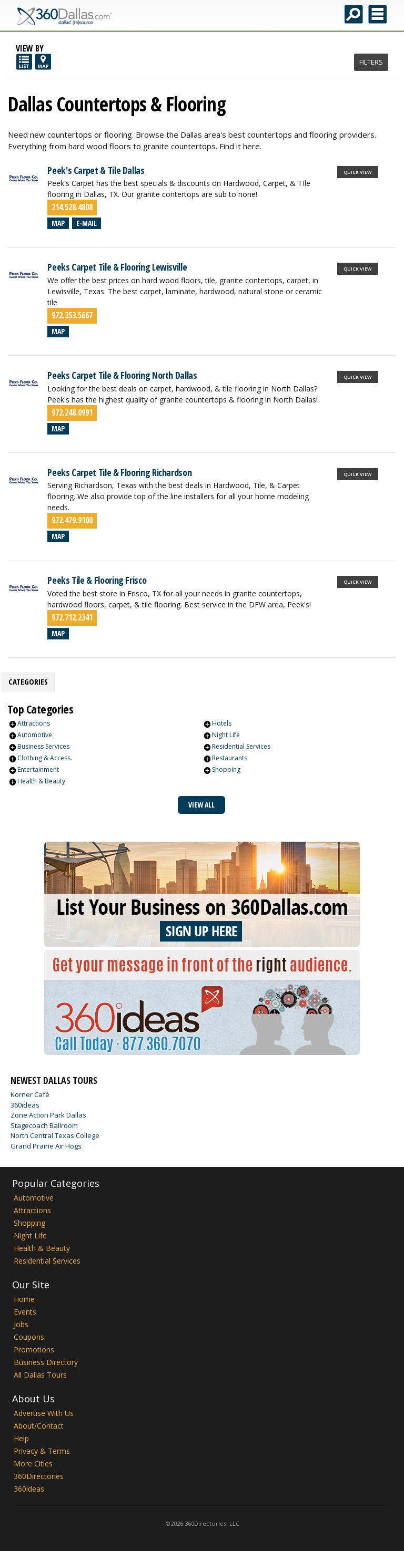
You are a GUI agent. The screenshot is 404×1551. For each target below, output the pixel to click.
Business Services (43, 746)
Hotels (221, 723)
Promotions (34, 1349)
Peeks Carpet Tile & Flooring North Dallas (122, 375)
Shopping (226, 769)
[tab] (28, 682)
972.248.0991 (72, 412)
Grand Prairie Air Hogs (46, 1146)
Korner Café (30, 1094)
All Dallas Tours (40, 1375)
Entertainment (38, 769)
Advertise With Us (44, 1413)
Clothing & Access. (44, 757)
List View (24, 62)
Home (24, 1299)
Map (58, 223)
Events (25, 1312)
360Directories (39, 1476)
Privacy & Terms (42, 1451)
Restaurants (229, 757)
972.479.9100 (72, 520)
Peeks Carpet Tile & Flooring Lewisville (117, 267)
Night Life (226, 734)
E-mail (86, 223)
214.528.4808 (72, 207)
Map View (43, 62)
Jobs (21, 1324)
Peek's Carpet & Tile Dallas (95, 170)
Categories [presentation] (28, 681)
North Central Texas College (55, 1135)
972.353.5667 (72, 315)
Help (21, 1438)
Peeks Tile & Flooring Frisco (96, 580)
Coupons (29, 1337)
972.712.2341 (72, 617)
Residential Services (241, 746)
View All (201, 805)
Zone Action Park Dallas (48, 1115)
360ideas (25, 1105)
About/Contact (39, 1426)
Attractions (33, 723)
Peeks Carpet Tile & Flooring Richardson (119, 472)
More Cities (33, 1464)
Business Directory (46, 1362)
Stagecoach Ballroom (44, 1125)
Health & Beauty (41, 781)
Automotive (34, 734)
